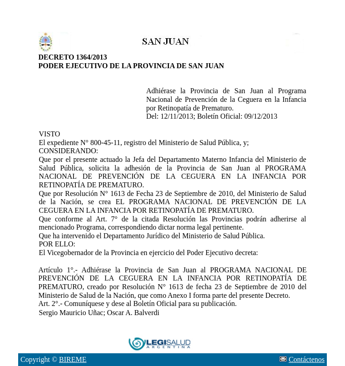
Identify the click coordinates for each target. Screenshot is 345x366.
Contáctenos (307, 359)
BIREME (72, 359)
